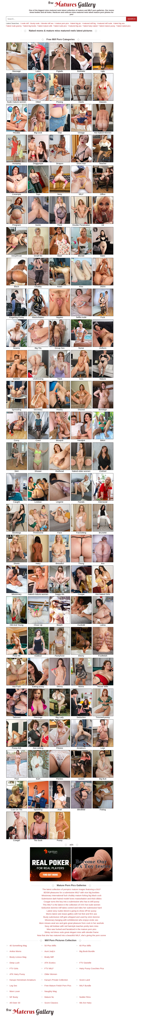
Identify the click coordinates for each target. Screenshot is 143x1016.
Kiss (81, 285)
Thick (59, 224)
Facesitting (81, 532)
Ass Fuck (16, 685)
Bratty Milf (49, 957)
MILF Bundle (85, 985)
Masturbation (38, 316)
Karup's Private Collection (56, 980)
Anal (59, 808)
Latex (38, 70)
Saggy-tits (59, 593)
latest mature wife (45, 26)
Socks (38, 224)
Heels (81, 101)
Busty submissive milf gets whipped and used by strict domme (71, 917)
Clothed (103, 470)
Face (59, 532)
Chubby (38, 285)
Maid (59, 255)
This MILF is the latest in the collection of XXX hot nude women (71, 905)
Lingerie (59, 501)
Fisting (103, 808)
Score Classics (51, 1003)
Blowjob (59, 439)
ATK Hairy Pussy (17, 974)
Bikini (103, 439)
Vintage (81, 132)
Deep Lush (15, 963)
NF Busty (14, 997)
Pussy (59, 839)
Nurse (81, 347)
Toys (38, 193)
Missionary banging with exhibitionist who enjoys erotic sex (71, 920)
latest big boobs (30, 26)
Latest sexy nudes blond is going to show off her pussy (71, 911)
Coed (38, 439)
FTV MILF (49, 968)
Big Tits (38, 347)
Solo (81, 378)
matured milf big (89, 23)
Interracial (103, 501)
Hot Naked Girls (103, 593)
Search (131, 19)
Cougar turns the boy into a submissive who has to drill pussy (71, 901)
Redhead (59, 470)
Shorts (16, 562)
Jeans (103, 285)
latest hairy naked (91, 26)
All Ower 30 (15, 1003)
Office (103, 193)
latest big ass (119, 23)
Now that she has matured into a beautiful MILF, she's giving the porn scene (71, 935)
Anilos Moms (15, 951)
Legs (103, 747)
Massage (16, 70)
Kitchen (16, 378)
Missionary (16, 593)
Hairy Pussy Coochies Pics (91, 968)
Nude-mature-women (16, 101)
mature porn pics (62, 23)
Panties (59, 778)
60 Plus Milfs (85, 945)
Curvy (16, 439)
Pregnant (16, 224)
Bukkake (81, 70)
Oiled (38, 101)
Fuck (103, 316)
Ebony (81, 655)
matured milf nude (105, 23)
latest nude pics (60, 26)
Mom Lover (15, 991)
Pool (16, 778)
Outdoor (38, 655)
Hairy (38, 562)
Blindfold (81, 808)
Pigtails (59, 70)
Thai (59, 132)
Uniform (103, 347)
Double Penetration (81, 224)
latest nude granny (14, 26)
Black (16, 285)
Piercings (38, 716)
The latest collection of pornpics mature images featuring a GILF (71, 889)
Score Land (84, 980)
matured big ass (75, 26)
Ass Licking (38, 747)
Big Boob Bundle (87, 951)
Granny (16, 347)
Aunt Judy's (49, 951)
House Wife (103, 685)
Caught (16, 501)
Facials (81, 501)
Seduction (81, 716)
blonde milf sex (48, 23)
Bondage (103, 409)
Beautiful (59, 562)
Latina (103, 624)
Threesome (38, 532)
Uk (103, 224)
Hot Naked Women (103, 132)
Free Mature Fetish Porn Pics (57, 985)
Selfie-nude (81, 316)
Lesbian (38, 501)
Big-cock (38, 132)
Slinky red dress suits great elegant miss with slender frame (71, 932)
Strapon (59, 162)
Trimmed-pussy (103, 716)
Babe (103, 255)
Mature (103, 378)
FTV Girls (14, 968)
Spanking (38, 808)
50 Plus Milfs (50, 945)
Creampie (16, 193)
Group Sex (59, 347)
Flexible (16, 132)
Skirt (16, 470)
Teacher (103, 162)
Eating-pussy (38, 685)
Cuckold (81, 624)
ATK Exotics (50, 963)
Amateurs (81, 747)
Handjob (81, 439)
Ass (103, 562)
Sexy (59, 193)
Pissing (59, 101)
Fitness (59, 747)
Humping (16, 162)
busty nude (35, 23)
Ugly (103, 70)
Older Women (50, 974)
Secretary (38, 409)
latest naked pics (124, 26)
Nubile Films (85, 997)
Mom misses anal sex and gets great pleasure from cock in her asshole (71, 923)
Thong (81, 562)
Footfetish (103, 655)
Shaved (81, 409)
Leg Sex (13, 985)
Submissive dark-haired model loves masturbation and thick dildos (71, 898)
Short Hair (81, 162)
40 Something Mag (18, 945)
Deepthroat (16, 255)
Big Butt (103, 778)
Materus (29, 1011)
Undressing (38, 378)
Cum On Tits (16, 808)
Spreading (16, 409)
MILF (81, 193)
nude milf (25, 23)
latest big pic (76, 23)
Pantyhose (59, 655)
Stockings (16, 532)
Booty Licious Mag (18, 957)
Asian (59, 285)
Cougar (81, 593)
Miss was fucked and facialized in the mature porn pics (71, 929)
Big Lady (59, 716)
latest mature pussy (107, 26)
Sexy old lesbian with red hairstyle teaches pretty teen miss (71, 926)
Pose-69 (16, 655)
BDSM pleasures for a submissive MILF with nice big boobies (71, 892)
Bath (38, 778)
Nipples (59, 316)
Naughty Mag (50, 991)
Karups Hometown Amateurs (23, 980)
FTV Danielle (85, 963)
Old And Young (16, 624)
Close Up (38, 624)
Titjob (59, 378)
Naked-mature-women (38, 593)
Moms (81, 685)
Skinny (59, 685)
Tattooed (16, 716)
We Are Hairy (85, 1003)
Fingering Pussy (16, 316)
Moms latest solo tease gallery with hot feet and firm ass (71, 914)
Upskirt (81, 778)
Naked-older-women (81, 470)
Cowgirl (16, 839)
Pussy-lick (16, 747)
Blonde (81, 255)
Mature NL (49, 997)
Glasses (103, 101)
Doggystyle (38, 162)
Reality (59, 409)
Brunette (103, 532)
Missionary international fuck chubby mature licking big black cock (71, 895)
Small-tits (38, 255)
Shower (38, 470)
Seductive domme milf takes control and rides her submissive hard (71, 908)
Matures (71, 4)
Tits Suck (38, 839)
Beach (59, 624)
